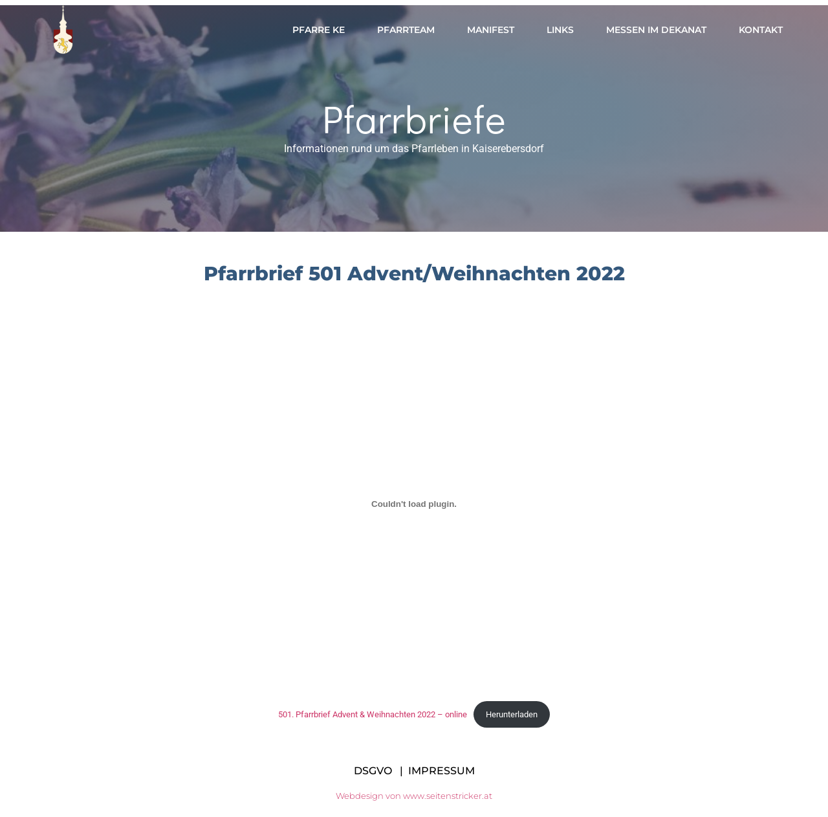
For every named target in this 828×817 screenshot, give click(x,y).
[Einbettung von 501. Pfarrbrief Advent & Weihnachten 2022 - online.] (414, 503)
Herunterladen (512, 714)
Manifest (490, 30)
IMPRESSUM (441, 771)
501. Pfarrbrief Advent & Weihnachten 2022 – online (372, 714)
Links (560, 30)
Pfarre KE (318, 30)
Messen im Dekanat (656, 30)
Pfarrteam (406, 30)
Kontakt (761, 30)
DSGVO (373, 771)
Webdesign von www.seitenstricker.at (414, 795)
